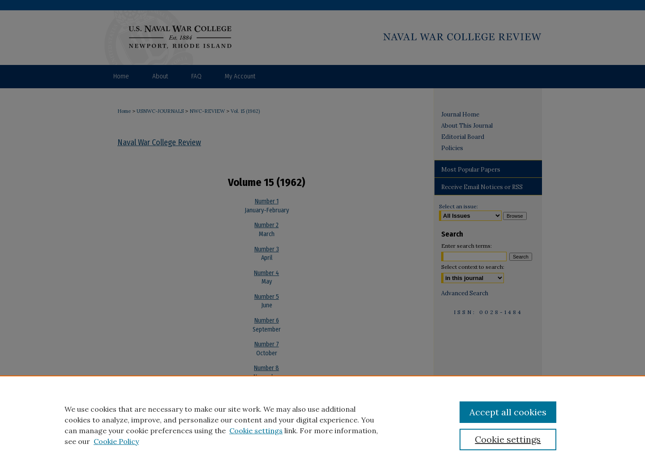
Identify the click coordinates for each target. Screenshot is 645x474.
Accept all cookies (507, 412)
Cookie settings (256, 430)
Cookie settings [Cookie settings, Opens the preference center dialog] (508, 439)
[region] (322, 424)
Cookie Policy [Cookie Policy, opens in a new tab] (116, 441)
